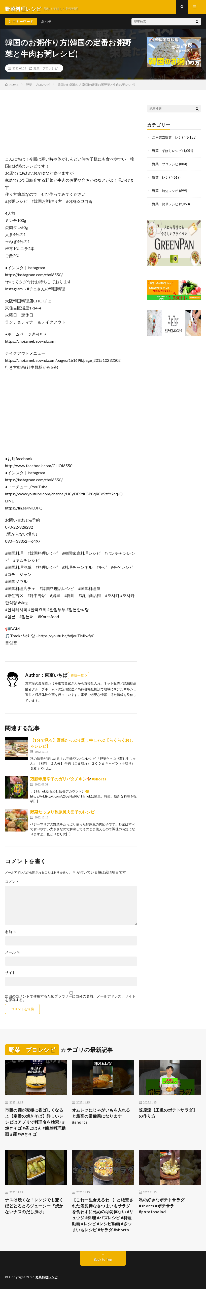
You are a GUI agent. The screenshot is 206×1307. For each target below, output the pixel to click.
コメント (12, 885)
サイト (10, 976)
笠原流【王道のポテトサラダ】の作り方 (167, 1117)
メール (12, 956)
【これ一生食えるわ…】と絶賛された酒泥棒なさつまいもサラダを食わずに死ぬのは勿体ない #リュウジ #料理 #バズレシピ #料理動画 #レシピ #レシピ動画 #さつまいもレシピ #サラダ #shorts (102, 1228)
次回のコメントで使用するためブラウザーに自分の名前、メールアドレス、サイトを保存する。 (70, 1001)
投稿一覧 (77, 679)
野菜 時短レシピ (166, 193)
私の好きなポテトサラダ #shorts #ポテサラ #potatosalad (164, 1214)
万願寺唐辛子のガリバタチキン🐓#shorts (68, 782)
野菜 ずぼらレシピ (168, 154)
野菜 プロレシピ (45, 71)
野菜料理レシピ (47, 1296)
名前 (10, 935)
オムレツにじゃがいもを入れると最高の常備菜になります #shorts (102, 1120)
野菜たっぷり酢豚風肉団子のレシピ (62, 815)
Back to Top (103, 1278)
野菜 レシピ (162, 180)
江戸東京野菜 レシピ (169, 141)
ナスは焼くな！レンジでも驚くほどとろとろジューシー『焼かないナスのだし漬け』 (35, 1214)
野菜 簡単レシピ (166, 206)
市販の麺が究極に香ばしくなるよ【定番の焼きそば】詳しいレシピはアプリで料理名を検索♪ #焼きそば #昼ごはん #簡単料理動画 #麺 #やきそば (35, 1127)
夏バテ (46, 25)
